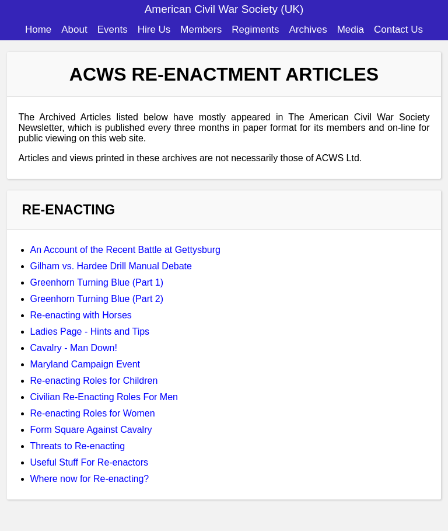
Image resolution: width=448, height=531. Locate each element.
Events (112, 29)
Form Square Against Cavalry (91, 430)
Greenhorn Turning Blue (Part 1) (97, 282)
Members (201, 29)
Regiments (255, 29)
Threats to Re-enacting (77, 446)
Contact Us (398, 29)
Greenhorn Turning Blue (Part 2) (97, 299)
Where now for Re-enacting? (89, 479)
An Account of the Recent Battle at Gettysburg (125, 250)
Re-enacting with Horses (81, 315)
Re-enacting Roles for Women (92, 413)
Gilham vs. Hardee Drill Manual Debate (111, 266)
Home (38, 29)
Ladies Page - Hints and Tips (90, 331)
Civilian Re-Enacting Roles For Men (104, 397)
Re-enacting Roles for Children (94, 381)
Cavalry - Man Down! (73, 348)
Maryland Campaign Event (85, 364)
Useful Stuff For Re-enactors (89, 462)
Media (350, 29)
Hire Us (154, 29)
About (74, 29)
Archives (308, 29)
